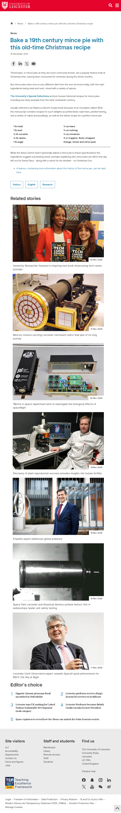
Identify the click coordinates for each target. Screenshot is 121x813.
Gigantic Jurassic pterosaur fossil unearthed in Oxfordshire (33, 695)
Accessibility (11, 751)
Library (47, 751)
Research (47, 184)
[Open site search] (110, 5)
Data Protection (49, 799)
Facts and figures (14, 761)
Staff (46, 758)
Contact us (11, 758)
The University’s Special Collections (29, 96)
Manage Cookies (14, 807)
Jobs (7, 765)
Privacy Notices (69, 799)
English (31, 184)
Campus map (89, 771)
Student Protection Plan (81, 803)
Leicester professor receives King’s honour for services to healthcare (84, 695)
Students (48, 761)
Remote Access (52, 754)
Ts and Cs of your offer (91, 799)
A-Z (7, 747)
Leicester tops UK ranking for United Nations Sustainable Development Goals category (35, 707)
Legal (8, 799)
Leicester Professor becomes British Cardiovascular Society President (85, 706)
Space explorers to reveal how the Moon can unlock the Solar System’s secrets (57, 719)
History (17, 184)
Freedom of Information (26, 799)
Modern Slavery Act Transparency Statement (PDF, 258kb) (35, 803)
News (21, 23)
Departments (12, 754)
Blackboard (49, 747)
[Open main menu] (117, 5)
